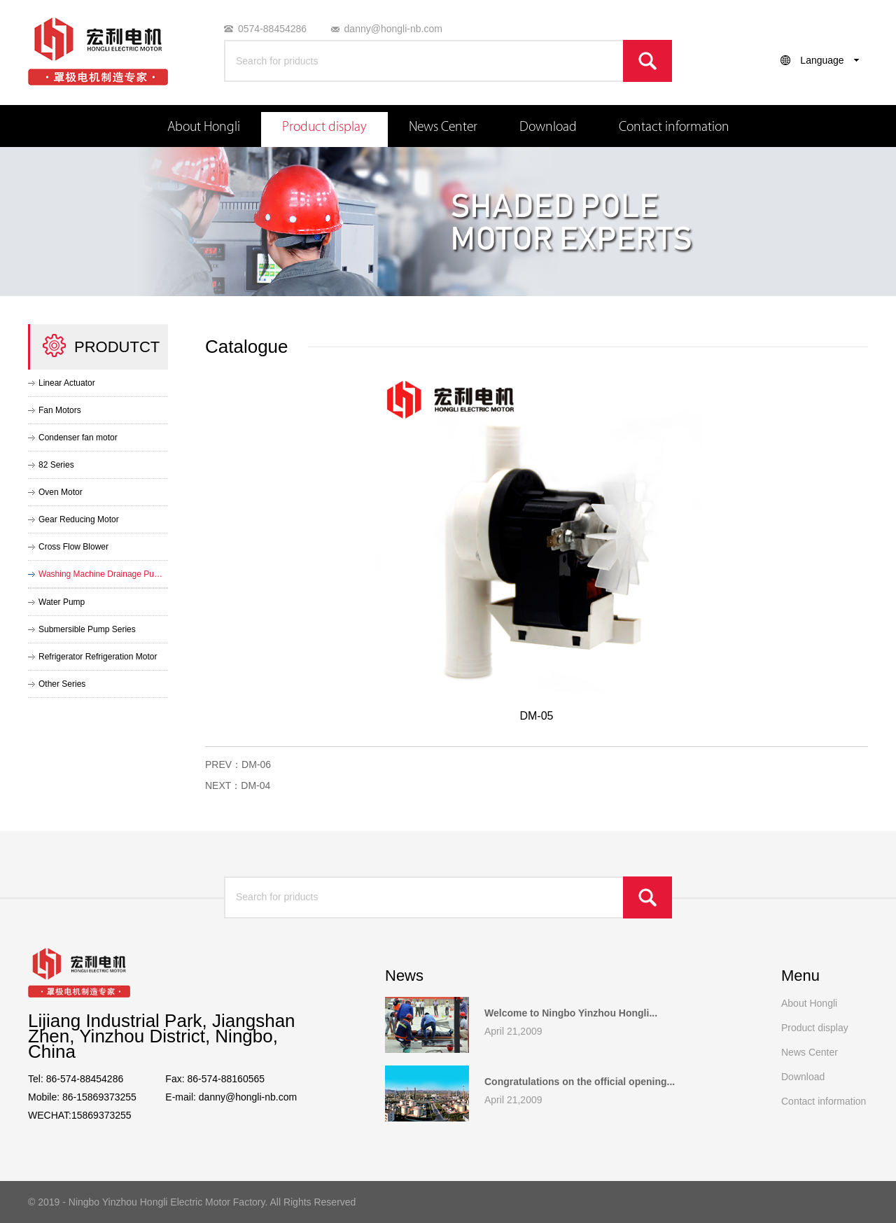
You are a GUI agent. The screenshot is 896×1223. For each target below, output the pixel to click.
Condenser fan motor (78, 437)
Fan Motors (59, 410)
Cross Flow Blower (73, 547)
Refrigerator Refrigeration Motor (97, 657)
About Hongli (203, 126)
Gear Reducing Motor (78, 519)
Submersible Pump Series (87, 629)
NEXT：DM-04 (237, 785)
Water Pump (61, 602)
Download (548, 126)
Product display (324, 126)
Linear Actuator (66, 383)
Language (822, 60)
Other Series (61, 684)
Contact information (674, 126)
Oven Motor (60, 492)
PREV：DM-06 (238, 764)
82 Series (56, 465)
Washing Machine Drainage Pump (101, 574)
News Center (443, 126)
